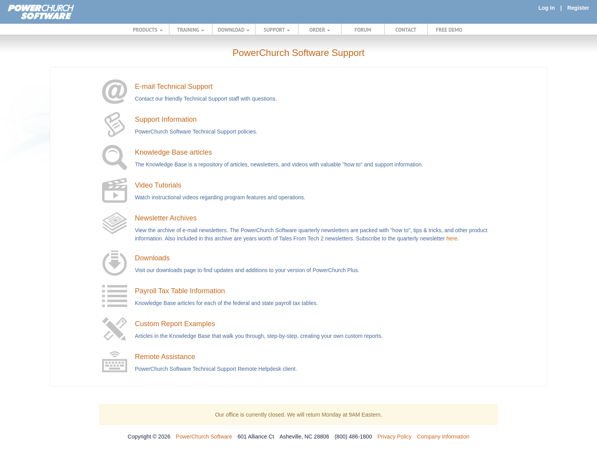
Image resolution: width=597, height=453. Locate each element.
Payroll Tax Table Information (180, 291)
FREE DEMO (449, 29)
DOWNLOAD (234, 29)
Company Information (443, 436)
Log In (546, 8)
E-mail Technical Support (174, 86)
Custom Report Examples (175, 324)
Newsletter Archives (166, 218)
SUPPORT (277, 29)
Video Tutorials (158, 185)
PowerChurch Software (204, 436)
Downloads (152, 258)
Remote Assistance (165, 357)
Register (578, 8)
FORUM (362, 29)
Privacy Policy (395, 436)
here (451, 238)
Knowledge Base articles (173, 152)
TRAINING (191, 29)
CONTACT (406, 29)
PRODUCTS (148, 29)
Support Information (166, 119)
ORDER (320, 29)
